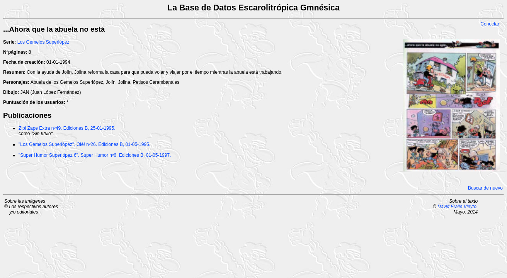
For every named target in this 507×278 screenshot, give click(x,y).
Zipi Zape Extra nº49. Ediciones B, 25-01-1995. (67, 128)
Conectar (489, 24)
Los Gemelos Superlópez (43, 42)
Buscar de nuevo (485, 188)
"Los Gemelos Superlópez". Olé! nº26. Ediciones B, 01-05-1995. (84, 144)
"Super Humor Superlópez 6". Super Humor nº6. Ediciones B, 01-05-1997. (95, 155)
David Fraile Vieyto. (457, 206)
